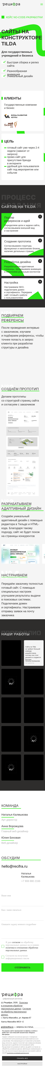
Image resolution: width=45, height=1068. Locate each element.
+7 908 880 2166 (30, 881)
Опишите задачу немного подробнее (18, 924)
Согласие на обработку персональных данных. (16, 1012)
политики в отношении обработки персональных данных (22, 949)
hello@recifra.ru (15, 866)
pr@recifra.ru (7, 1027)
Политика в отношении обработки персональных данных (14, 1006)
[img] (11, 710)
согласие (16, 942)
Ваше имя (6, 895)
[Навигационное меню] (41, 4)
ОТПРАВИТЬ (22, 967)
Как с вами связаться (11, 910)
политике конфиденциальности (18, 1053)
